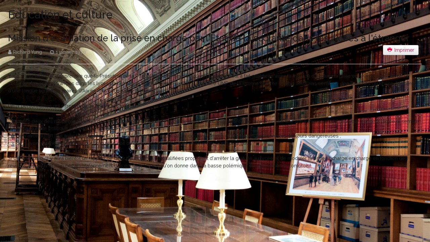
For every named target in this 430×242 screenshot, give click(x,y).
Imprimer (401, 50)
